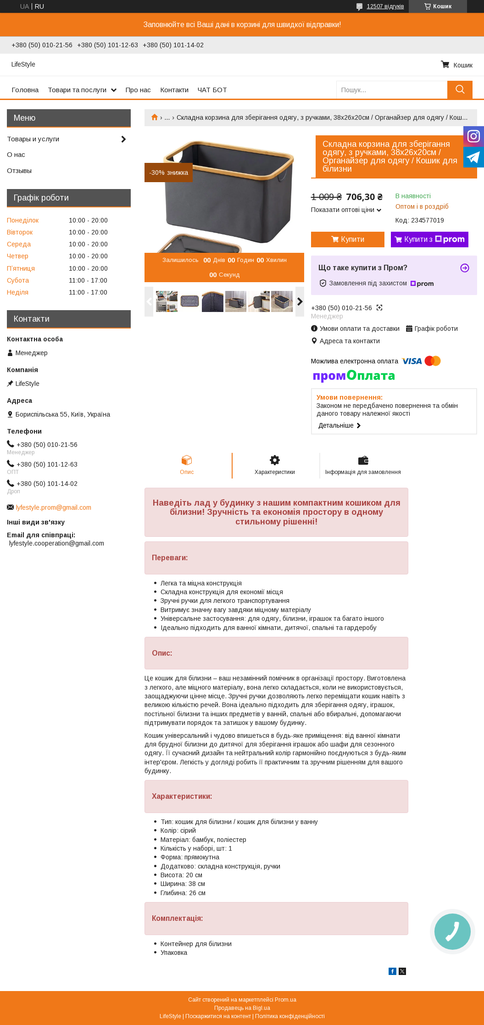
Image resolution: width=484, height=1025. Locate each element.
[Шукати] (460, 90)
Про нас (138, 90)
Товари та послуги (77, 90)
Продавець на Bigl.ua (242, 1008)
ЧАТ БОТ (212, 90)
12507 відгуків (385, 6)
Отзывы (19, 170)
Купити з (434, 239)
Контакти (174, 90)
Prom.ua (285, 1000)
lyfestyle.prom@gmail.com (53, 507)
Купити (352, 239)
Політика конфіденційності (290, 1016)
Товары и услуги (33, 139)
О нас (16, 154)
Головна (25, 90)
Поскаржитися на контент (218, 1016)
